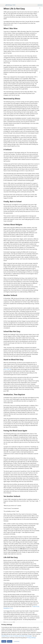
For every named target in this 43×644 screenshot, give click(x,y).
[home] (2, 1)
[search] (41, 2)
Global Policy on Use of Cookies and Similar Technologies (16, 636)
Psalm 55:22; (36, 606)
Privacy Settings (31, 637)
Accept (4, 641)
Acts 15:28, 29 (7, 369)
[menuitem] (2, 1)
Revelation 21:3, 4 (8, 608)
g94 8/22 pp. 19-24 (9, 5)
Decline (10, 641)
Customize (16, 641)
